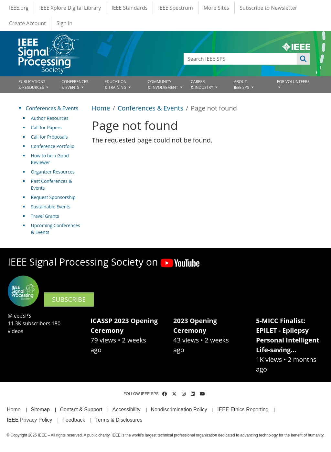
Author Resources (50, 118)
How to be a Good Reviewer (50, 158)
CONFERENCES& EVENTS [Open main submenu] (74, 84)
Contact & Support (81, 409)
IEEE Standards (129, 7)
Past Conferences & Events (51, 184)
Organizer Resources (53, 172)
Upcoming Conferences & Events (55, 228)
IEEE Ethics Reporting (242, 409)
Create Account (27, 23)
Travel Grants (45, 216)
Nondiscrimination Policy (179, 409)
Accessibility (126, 409)
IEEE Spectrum (175, 7)
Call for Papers (46, 127)
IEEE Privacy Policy (29, 420)
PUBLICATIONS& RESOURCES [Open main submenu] (31, 84)
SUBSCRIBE (69, 299)
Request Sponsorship (53, 197)
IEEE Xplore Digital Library (70, 7)
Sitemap (40, 409)
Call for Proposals (49, 137)
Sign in (64, 23)
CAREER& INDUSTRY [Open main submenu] (202, 84)
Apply (303, 59)
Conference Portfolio (53, 146)
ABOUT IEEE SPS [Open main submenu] (242, 84)
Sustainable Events (50, 207)
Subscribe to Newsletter (268, 7)
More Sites (216, 7)
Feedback (73, 420)
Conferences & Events (150, 108)
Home (101, 108)
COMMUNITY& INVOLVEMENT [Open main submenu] (163, 84)
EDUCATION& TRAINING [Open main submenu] (116, 84)
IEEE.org (18, 7)
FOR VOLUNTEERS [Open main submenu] (293, 81)
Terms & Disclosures (119, 420)
